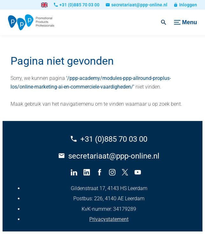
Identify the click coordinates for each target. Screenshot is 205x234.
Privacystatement (108, 219)
